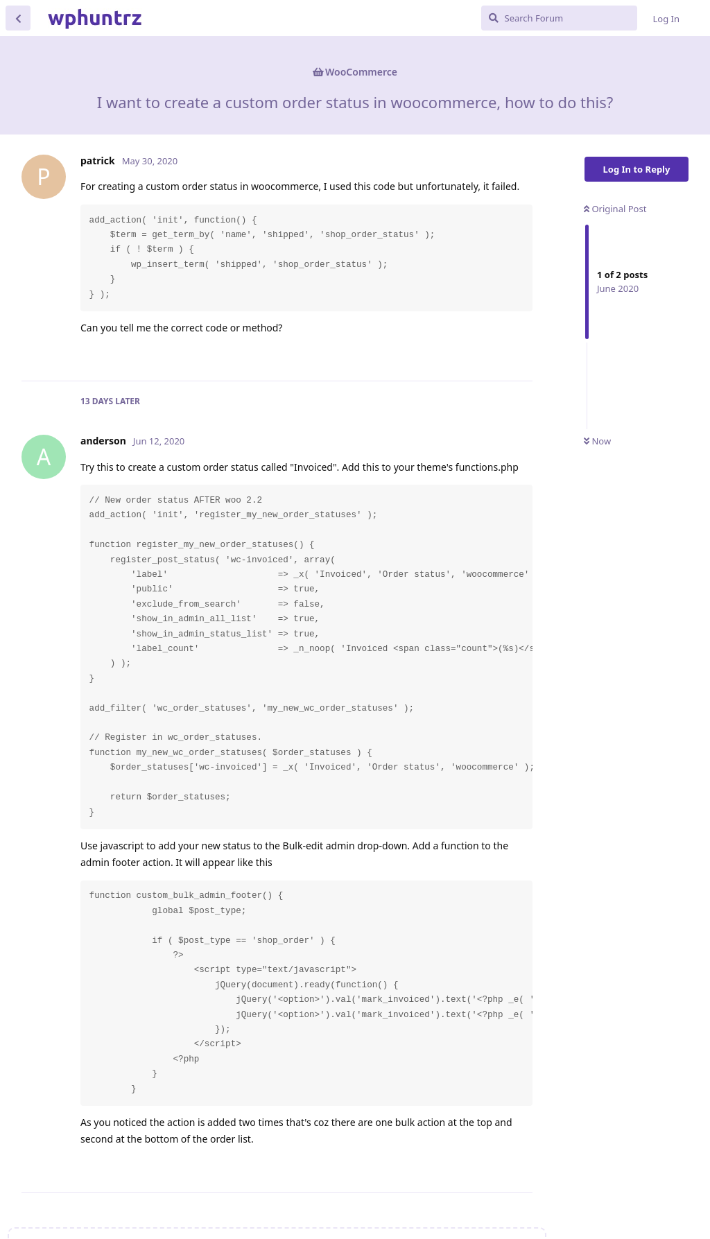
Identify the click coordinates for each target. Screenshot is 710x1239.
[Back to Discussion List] (18, 18)
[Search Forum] (559, 18)
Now (597, 441)
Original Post (615, 208)
